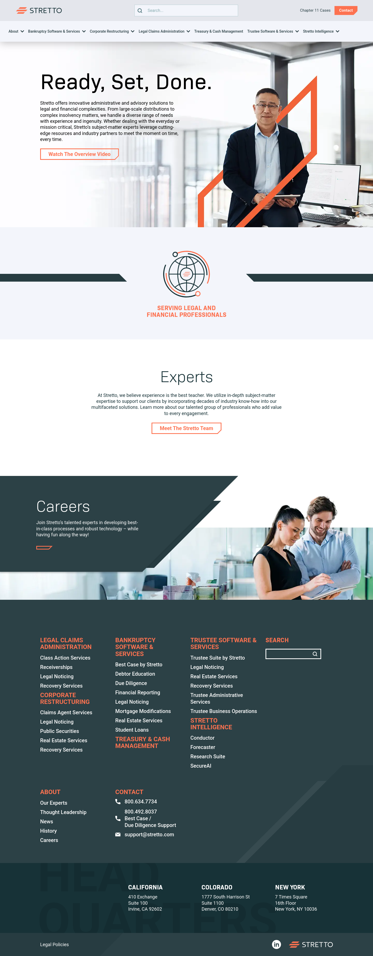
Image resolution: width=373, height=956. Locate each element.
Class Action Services (65, 658)
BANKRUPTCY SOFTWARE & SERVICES (135, 647)
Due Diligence (131, 683)
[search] (140, 10)
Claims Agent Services (66, 712)
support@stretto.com (144, 834)
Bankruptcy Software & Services (54, 31)
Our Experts (53, 803)
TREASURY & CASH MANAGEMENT (142, 743)
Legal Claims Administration (161, 31)
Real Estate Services (63, 740)
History (48, 831)
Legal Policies (54, 944)
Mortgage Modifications (143, 711)
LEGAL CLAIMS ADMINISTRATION (66, 644)
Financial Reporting (137, 692)
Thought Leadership (63, 812)
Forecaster (202, 747)
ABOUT (50, 792)
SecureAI (200, 766)
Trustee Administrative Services (216, 698)
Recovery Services (61, 686)
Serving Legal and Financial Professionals (186, 311)
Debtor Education (135, 674)
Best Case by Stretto (138, 664)
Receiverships (56, 667)
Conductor (202, 738)
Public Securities (59, 731)
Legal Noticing (57, 676)
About (13, 31)
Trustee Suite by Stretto (217, 658)
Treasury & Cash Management (218, 31)
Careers (49, 840)
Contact (129, 792)
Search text (184, 10)
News (46, 821)
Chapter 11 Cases (315, 10)
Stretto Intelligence (318, 31)
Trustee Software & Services (270, 31)
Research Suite (207, 756)
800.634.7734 (136, 801)
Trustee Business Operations (223, 711)
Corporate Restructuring (109, 31)
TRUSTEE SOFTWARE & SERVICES (223, 644)
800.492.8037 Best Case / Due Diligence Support (145, 818)
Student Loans (132, 730)
